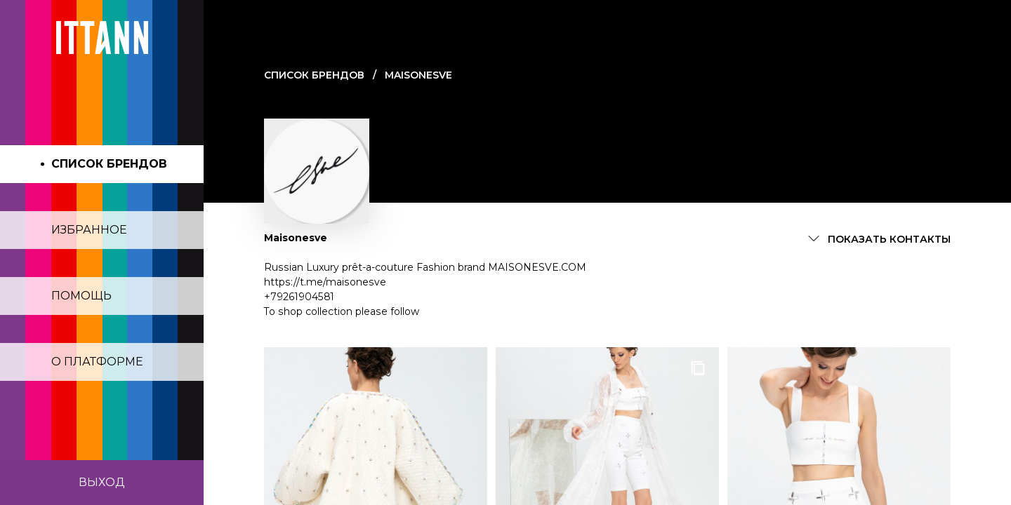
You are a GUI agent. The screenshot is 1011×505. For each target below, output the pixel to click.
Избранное (89, 229)
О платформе (97, 361)
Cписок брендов (314, 75)
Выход (102, 482)
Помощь (81, 295)
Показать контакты (889, 239)
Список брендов (109, 163)
